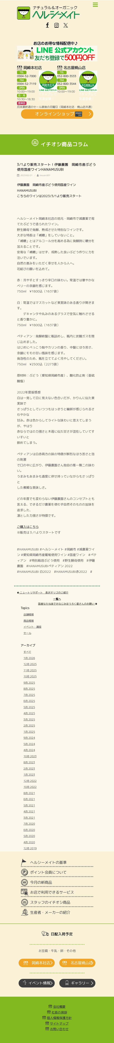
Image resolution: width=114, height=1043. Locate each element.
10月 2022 (30, 787)
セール (27, 633)
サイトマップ (59, 1023)
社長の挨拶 (59, 1012)
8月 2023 (29, 762)
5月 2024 (29, 744)
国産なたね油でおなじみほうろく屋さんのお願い (67, 603)
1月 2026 (29, 658)
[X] (65, 25)
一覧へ (57, 599)
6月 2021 (29, 799)
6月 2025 (29, 701)
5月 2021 (29, 805)
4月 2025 (29, 713)
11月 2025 (30, 670)
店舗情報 (29, 614)
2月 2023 (29, 768)
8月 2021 (29, 793)
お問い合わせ (59, 1029)
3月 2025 (29, 719)
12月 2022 (30, 781)
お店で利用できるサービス (52, 892)
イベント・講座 (32, 627)
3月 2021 (29, 817)
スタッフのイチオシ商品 (50, 902)
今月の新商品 (41, 882)
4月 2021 (29, 811)
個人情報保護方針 (59, 1018)
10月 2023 (30, 756)
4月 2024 (29, 750)
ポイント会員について (48, 872)
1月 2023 (29, 774)
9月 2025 (29, 682)
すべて (27, 652)
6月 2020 (29, 830)
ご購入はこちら (28, 527)
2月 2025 (29, 725)
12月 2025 (30, 664)
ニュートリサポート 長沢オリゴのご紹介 (42, 592)
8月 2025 (29, 688)
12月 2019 (30, 848)
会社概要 (59, 1007)
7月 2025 (29, 695)
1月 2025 (29, 732)
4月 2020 (29, 842)
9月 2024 (29, 738)
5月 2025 (29, 707)
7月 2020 (29, 823)
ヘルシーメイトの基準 (48, 862)
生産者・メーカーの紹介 (50, 912)
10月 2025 (30, 676)
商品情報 (29, 620)
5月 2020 (29, 836)
